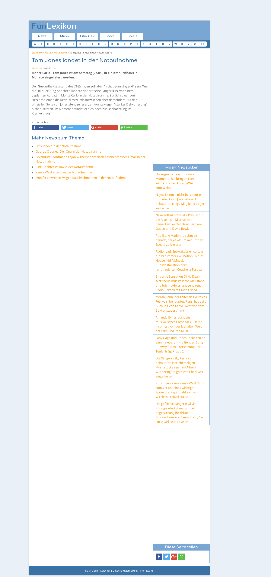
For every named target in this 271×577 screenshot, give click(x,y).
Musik (64, 36)
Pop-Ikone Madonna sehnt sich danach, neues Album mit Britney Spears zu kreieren (179, 240)
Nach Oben (91, 570)
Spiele (132, 36)
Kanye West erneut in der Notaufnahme (64, 172)
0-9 (202, 44)
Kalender (105, 570)
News (42, 36)
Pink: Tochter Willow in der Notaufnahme (65, 167)
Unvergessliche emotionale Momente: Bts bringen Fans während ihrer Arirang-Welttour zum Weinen (178, 181)
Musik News (60, 52)
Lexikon (54, 26)
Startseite (37, 52)
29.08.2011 (37, 68)
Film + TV (87, 36)
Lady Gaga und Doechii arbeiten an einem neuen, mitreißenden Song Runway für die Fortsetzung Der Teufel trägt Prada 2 (180, 344)
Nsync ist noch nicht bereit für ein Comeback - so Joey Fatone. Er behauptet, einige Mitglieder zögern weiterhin (181, 201)
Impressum (146, 570)
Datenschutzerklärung (125, 570)
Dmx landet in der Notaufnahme (58, 146)
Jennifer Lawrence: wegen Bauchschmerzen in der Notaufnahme (81, 178)
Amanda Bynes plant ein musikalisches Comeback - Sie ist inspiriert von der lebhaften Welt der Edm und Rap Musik (179, 324)
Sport (110, 36)
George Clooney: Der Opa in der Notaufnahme (68, 151)
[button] (45, 127)
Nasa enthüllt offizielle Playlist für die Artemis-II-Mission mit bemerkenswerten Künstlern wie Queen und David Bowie (179, 222)
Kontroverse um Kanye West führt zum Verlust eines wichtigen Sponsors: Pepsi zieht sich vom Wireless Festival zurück (180, 390)
